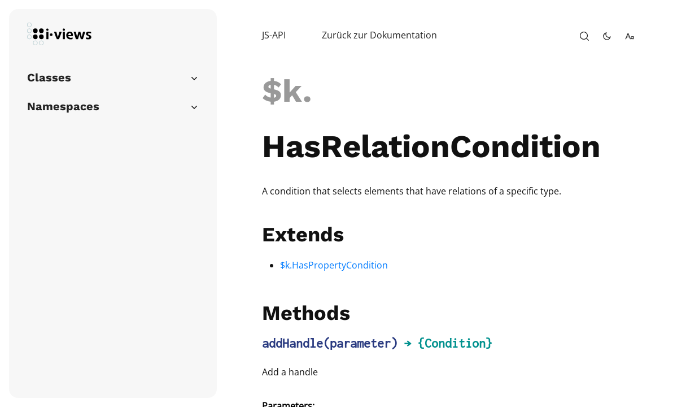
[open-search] (584, 36)
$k (282, 91)
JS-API (274, 35)
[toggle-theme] (607, 36)
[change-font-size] (630, 36)
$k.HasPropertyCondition (334, 265)
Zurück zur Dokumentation (379, 35)
